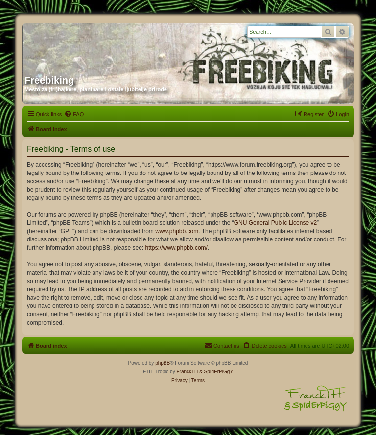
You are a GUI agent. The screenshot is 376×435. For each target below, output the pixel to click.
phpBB (162, 363)
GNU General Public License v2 (275, 222)
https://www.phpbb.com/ (176, 247)
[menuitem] (74, 114)
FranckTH (187, 371)
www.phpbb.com (176, 231)
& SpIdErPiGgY (216, 371)
